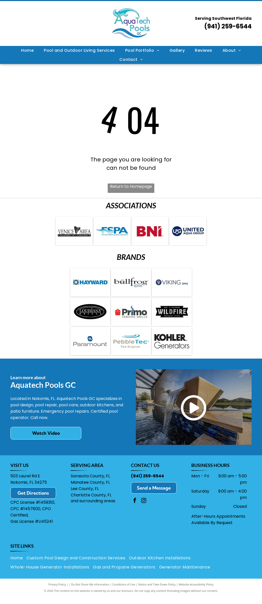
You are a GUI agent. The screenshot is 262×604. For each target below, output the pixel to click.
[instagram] (143, 508)
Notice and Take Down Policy (157, 592)
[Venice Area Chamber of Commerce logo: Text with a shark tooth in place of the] (74, 232)
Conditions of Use (123, 592)
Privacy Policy (57, 592)
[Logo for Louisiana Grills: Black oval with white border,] (90, 316)
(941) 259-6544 (228, 26)
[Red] (150, 232)
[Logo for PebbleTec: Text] (131, 347)
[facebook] (135, 508)
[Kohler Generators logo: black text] (172, 347)
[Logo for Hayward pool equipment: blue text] (90, 285)
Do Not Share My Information (90, 592)
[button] (79, 50)
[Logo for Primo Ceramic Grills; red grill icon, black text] (131, 316)
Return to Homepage (131, 186)
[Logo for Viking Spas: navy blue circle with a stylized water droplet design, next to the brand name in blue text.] (172, 285)
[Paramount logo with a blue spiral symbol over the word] (90, 347)
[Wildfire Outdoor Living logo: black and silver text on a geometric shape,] (172, 316)
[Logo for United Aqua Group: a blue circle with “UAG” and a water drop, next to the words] (188, 232)
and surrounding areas (93, 508)
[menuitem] (27, 50)
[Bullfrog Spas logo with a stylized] (131, 285)
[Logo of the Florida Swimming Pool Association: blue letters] (112, 232)
